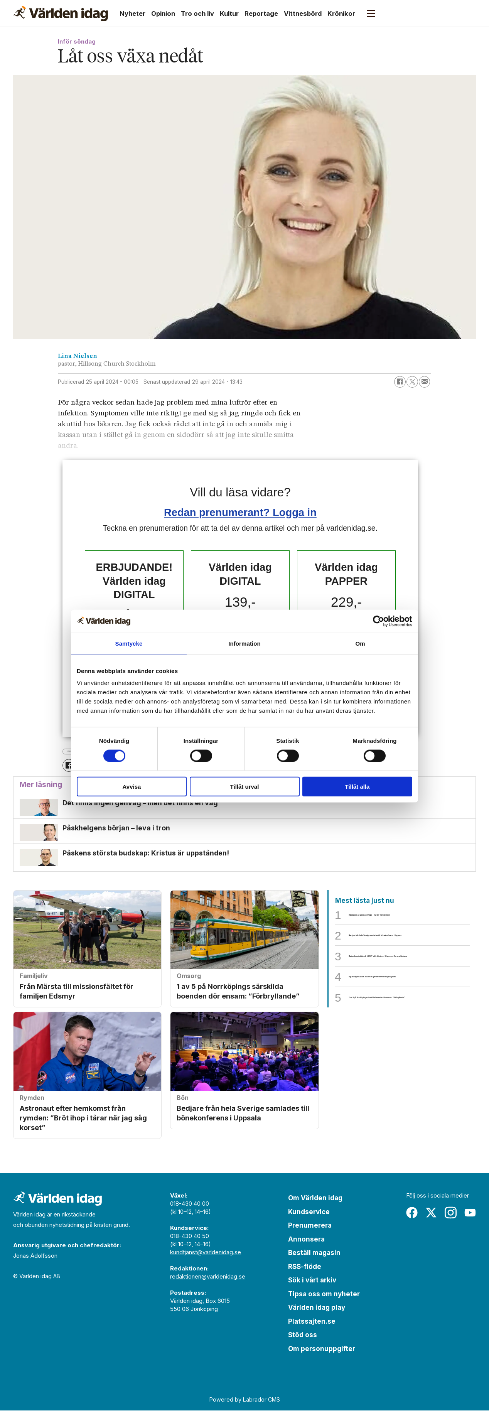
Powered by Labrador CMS (244, 1401)
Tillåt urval (244, 786)
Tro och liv (197, 13)
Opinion (163, 13)
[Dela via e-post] (424, 382)
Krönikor (341, 13)
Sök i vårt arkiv (312, 1281)
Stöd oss (302, 1336)
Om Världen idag (315, 1199)
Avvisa (132, 786)
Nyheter (132, 13)
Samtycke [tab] (129, 643)
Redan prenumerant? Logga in (240, 512)
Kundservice (309, 1213)
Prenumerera (310, 1227)
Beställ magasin (314, 1254)
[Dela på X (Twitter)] (412, 382)
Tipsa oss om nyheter (324, 1295)
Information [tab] (244, 643)
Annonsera (306, 1241)
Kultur (229, 13)
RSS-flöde (304, 1268)
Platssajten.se (312, 1323)
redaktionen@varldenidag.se (207, 1278)
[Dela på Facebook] (400, 382)
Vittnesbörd (303, 13)
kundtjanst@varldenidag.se (205, 1253)
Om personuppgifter (321, 1350)
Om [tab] (360, 643)
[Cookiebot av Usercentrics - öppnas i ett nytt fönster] (378, 621)
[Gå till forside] (60, 13)
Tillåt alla (357, 786)
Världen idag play (316, 1309)
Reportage (261, 13)
